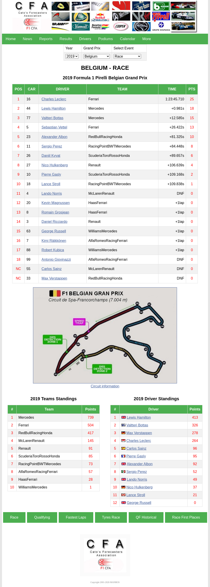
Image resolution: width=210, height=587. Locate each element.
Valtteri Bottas (52, 118)
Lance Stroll (51, 184)
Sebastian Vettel (54, 127)
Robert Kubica (53, 250)
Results (66, 39)
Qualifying (42, 517)
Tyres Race (111, 517)
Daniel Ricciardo (55, 222)
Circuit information (105, 386)
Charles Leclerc (54, 99)
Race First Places (186, 517)
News (27, 39)
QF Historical (146, 517)
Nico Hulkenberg (55, 165)
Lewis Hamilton (54, 108)
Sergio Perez (52, 146)
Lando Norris (52, 193)
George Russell (54, 231)
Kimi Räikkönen (54, 241)
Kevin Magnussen (56, 203)
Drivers (85, 39)
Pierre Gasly (51, 174)
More (146, 39)
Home (11, 39)
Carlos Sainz (52, 269)
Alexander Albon (55, 137)
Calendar (127, 39)
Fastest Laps (76, 517)
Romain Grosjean (55, 212)
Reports (45, 39)
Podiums (105, 39)
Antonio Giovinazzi (56, 259)
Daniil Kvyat (51, 155)
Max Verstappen (54, 278)
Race (14, 517)
